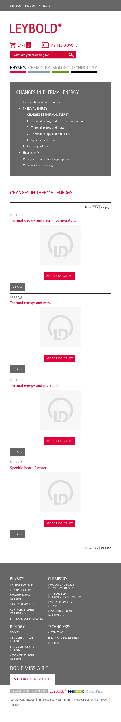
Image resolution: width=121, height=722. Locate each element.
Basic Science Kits (22, 604)
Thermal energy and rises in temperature (43, 220)
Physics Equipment (22, 584)
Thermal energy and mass (30, 302)
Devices (15, 632)
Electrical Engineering (63, 637)
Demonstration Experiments (20, 597)
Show (87, 207)
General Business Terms (54, 699)
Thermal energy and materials (34, 385)
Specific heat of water (28, 467)
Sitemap (102, 699)
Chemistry (57, 578)
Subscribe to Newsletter (32, 679)
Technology (59, 626)
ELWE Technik (94, 691)
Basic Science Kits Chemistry (60, 604)
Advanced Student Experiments (22, 611)
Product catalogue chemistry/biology (61, 586)
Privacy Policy (83, 699)
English (30, 5)
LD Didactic (29, 691)
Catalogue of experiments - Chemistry (64, 595)
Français (45, 5)
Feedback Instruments (76, 691)
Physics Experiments (23, 590)
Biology (17, 626)
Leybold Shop (58, 691)
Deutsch (15, 5)
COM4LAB (54, 643)
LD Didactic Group (23, 699)
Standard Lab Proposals (26, 618)
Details (17, 286)
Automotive (55, 632)
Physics (17, 578)
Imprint (16, 704)
